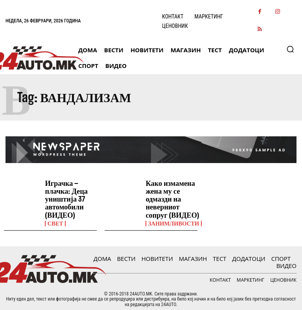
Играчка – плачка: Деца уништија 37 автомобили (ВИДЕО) (63, 196)
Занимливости (172, 218)
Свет (54, 218)
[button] (290, 49)
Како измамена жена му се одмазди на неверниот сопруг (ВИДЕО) (170, 196)
